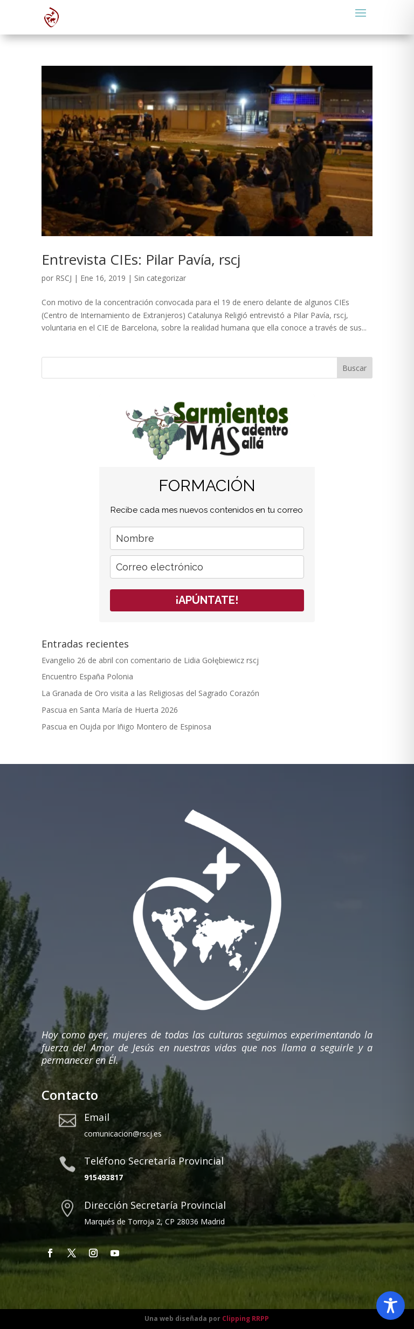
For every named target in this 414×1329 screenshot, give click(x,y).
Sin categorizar (160, 278)
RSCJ (64, 278)
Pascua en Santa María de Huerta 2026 (110, 710)
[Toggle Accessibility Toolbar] (390, 1305)
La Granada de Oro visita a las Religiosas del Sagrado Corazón (150, 693)
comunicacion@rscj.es (123, 1133)
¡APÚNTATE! (206, 600)
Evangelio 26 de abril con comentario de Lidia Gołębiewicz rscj (151, 660)
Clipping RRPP (245, 1318)
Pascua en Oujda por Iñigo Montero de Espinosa (126, 726)
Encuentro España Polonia (87, 676)
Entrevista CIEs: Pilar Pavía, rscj (141, 259)
